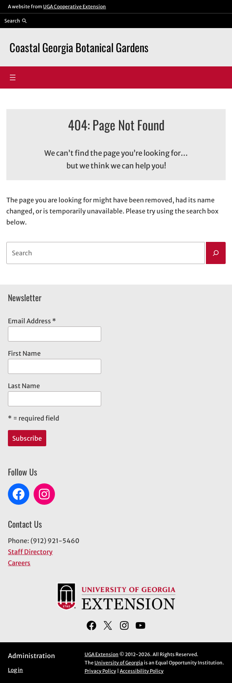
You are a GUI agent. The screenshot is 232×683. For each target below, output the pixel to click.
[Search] (216, 253)
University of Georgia (118, 663)
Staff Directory (30, 552)
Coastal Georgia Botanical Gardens (79, 47)
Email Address (32, 321)
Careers (19, 563)
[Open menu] (12, 77)
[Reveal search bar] (15, 20)
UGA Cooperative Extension (74, 6)
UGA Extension (102, 654)
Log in (15, 670)
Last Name (24, 386)
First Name (24, 353)
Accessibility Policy (142, 671)
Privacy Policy (100, 671)
